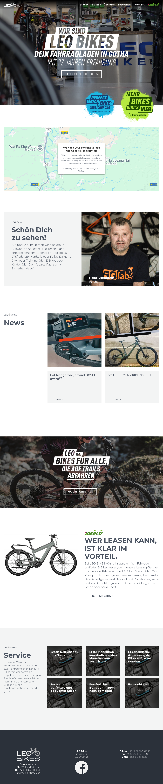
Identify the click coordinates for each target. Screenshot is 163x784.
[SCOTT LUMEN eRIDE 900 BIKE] (135, 340)
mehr (62, 399)
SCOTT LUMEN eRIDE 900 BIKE (133, 375)
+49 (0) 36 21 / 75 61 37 (139, 751)
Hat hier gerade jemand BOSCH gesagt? (75, 376)
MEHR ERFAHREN (102, 595)
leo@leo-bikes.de (138, 757)
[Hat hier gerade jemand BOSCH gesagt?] (77, 340)
